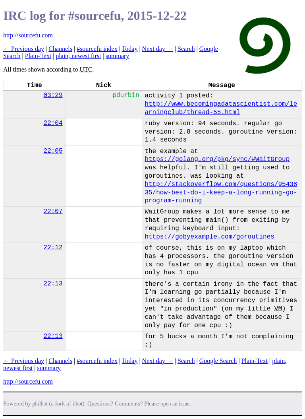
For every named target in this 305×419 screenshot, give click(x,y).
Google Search (218, 360)
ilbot (78, 404)
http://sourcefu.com (28, 35)
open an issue (174, 404)
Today (130, 48)
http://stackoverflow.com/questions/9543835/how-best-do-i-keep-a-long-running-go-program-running (221, 193)
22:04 (53, 123)
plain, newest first (78, 55)
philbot (40, 404)
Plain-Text (38, 55)
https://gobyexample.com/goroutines (209, 237)
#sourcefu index (97, 48)
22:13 (53, 283)
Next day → (157, 48)
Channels (60, 48)
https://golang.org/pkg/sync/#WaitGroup (217, 159)
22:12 (53, 247)
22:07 (53, 211)
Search (186, 48)
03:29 (53, 95)
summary (117, 55)
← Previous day (23, 48)
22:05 (53, 151)
